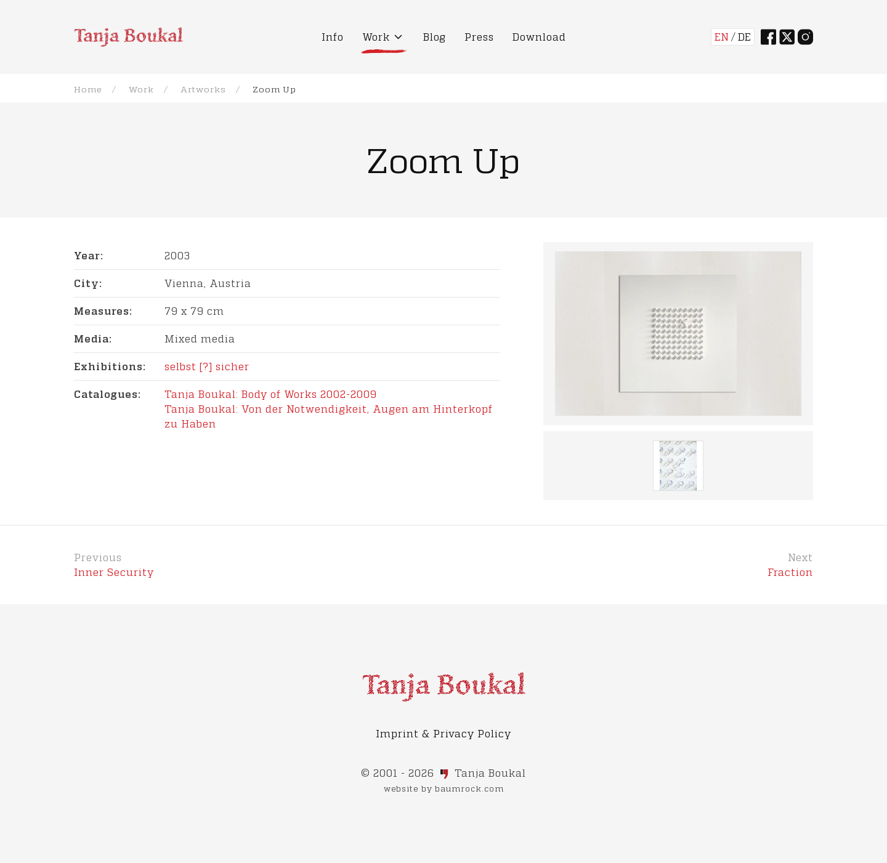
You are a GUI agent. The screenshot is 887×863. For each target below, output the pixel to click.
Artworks (203, 89)
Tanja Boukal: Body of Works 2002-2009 (270, 394)
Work (141, 89)
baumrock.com (469, 788)
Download (539, 37)
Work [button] (383, 37)
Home (88, 89)
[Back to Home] (128, 37)
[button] (678, 333)
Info (333, 37)
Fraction (790, 572)
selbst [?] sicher (206, 366)
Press (479, 37)
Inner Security (114, 572)
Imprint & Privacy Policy (443, 733)
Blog (434, 37)
